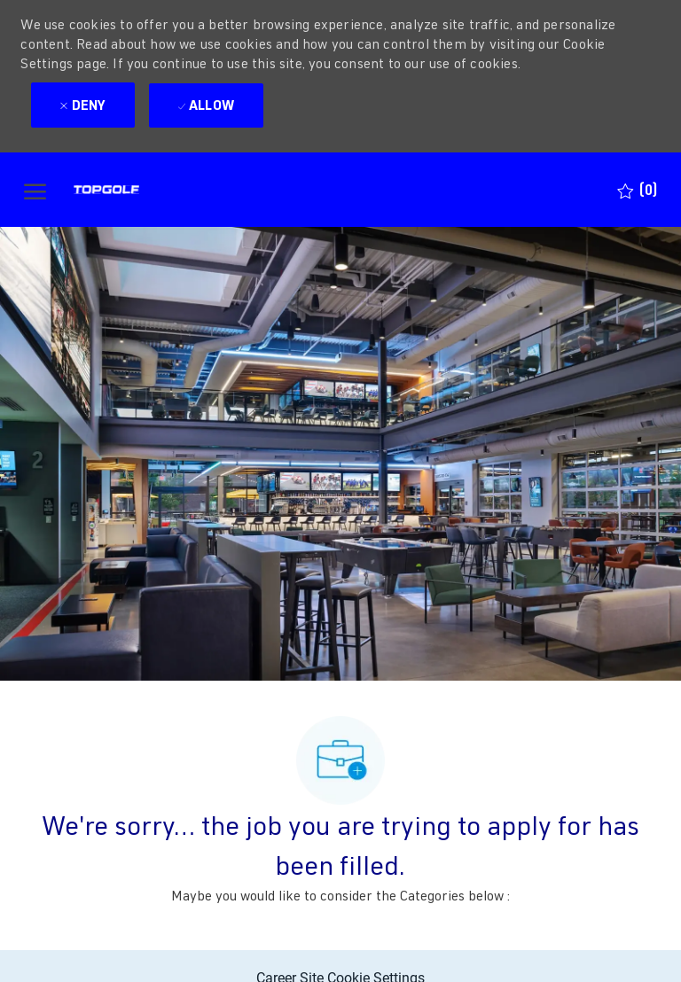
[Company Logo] (138, 189)
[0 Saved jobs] (637, 190)
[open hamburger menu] (35, 190)
